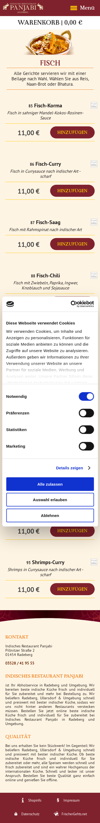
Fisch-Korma (48, 105)
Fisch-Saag (48, 222)
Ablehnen (50, 515)
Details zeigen (69, 468)
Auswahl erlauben (50, 499)
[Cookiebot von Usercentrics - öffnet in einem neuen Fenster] (71, 304)
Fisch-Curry (48, 163)
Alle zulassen (50, 484)
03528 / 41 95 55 (19, 663)
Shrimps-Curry (48, 562)
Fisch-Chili (48, 275)
